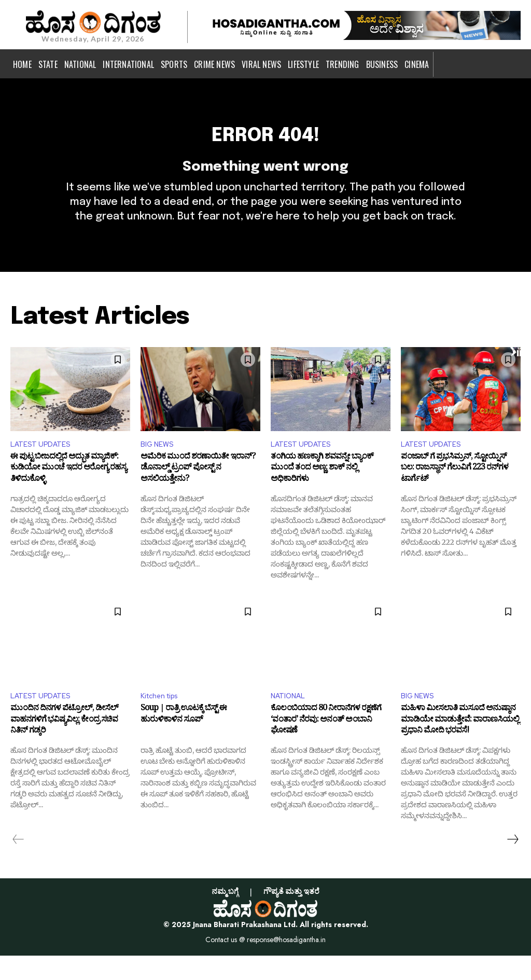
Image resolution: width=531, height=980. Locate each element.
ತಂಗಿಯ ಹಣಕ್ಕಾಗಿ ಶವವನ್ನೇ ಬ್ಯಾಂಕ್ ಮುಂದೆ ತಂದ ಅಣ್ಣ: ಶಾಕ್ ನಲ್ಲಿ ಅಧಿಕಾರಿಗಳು (322, 492)
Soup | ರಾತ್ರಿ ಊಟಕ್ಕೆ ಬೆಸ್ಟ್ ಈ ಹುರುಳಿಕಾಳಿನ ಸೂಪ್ (184, 740)
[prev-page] (18, 864)
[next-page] (512, 864)
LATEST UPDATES (44, 465)
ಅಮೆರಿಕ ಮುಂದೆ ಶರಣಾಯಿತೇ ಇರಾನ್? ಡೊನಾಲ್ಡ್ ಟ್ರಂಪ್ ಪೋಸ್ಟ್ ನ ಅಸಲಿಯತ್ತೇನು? (198, 492)
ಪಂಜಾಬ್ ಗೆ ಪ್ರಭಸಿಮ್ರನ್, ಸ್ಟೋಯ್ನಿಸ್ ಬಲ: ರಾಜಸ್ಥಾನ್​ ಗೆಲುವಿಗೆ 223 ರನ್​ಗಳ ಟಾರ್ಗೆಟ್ (454, 492)
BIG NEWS (159, 465)
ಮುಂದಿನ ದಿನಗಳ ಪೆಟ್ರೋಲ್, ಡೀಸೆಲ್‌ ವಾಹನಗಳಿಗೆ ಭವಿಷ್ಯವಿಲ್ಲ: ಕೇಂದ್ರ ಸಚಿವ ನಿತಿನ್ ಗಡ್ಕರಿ (64, 746)
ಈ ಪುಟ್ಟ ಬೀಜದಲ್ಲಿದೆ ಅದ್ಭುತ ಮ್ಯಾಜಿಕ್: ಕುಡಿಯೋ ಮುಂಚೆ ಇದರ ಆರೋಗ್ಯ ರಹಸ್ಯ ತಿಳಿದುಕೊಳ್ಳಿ (68, 492)
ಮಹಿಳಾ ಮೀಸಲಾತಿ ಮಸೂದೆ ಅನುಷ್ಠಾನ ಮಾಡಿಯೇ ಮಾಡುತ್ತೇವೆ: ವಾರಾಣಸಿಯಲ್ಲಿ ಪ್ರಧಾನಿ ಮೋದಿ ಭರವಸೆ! (460, 746)
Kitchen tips (164, 719)
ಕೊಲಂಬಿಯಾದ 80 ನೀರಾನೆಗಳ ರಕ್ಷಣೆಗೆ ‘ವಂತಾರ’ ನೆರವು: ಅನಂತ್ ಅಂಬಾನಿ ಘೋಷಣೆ (326, 746)
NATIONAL (291, 719)
